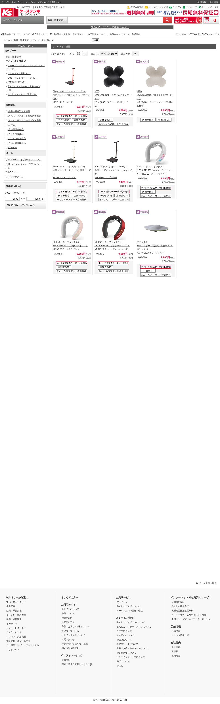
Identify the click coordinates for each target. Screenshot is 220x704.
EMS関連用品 (17, 82)
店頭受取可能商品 (17, 143)
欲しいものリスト (210, 7)
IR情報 (174, 651)
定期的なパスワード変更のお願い (110, 27)
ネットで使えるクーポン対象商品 (24, 120)
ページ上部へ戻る (207, 583)
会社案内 (213, 2)
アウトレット (12, 649)
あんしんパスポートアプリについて (134, 626)
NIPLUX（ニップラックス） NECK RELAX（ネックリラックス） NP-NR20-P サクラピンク (70, 245)
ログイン (177, 7)
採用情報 (201, 2)
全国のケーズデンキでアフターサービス (191, 619)
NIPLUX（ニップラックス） (24, 159)
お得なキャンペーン (119, 34)
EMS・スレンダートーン (22, 78)
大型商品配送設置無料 (182, 610)
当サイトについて (70, 609)
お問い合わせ (68, 639)
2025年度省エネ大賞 (60, 34)
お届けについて (124, 639)
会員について (68, 613)
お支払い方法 (68, 622)
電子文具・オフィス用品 (18, 641)
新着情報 (66, 660)
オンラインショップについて (131, 657)
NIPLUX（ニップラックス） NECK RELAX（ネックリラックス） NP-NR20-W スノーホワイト (154, 170)
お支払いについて (125, 635)
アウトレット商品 (17, 138)
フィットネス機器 (41, 40)
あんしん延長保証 (180, 606)
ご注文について (124, 631)
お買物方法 (67, 618)
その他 (120, 665)
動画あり (12, 147)
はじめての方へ (24, 7)
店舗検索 (175, 631)
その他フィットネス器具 (22, 94)
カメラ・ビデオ (14, 632)
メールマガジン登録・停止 (130, 610)
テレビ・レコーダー (16, 628)
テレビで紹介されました (35, 34)
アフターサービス (70, 631)
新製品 (11, 125)
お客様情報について (126, 652)
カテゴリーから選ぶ (12, 20)
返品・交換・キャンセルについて (133, 648)
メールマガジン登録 (158, 7)
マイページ (191, 7)
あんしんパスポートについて (131, 622)
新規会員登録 (137, 7)
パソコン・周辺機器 (16, 636)
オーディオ (11, 623)
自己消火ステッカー (97, 34)
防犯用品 (136, 34)
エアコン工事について (127, 644)
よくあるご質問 (42, 7)
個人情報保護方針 (70, 648)
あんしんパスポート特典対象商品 (24, 116)
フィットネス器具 (19, 73)
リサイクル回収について (73, 635)
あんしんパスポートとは (129, 606)
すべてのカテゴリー (16, 602)
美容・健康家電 (55, 20)
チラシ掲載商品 (16, 134)
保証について (123, 661)
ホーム (7, 40)
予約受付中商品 (16, 129)
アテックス (16, 177)
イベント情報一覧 (180, 635)
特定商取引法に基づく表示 (75, 644)
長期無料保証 (178, 602)
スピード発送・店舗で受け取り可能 (188, 615)
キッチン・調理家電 (16, 615)
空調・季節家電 (14, 610)
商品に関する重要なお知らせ (77, 664)
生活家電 (10, 606)
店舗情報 (176, 626)
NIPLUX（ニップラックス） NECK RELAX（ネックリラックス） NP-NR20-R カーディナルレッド (112, 245)
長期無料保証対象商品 (19, 111)
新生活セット (78, 34)
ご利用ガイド (58, 7)
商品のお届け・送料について (76, 626)
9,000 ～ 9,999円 (16, 193)
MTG (13, 172)
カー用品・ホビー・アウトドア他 (22, 645)
